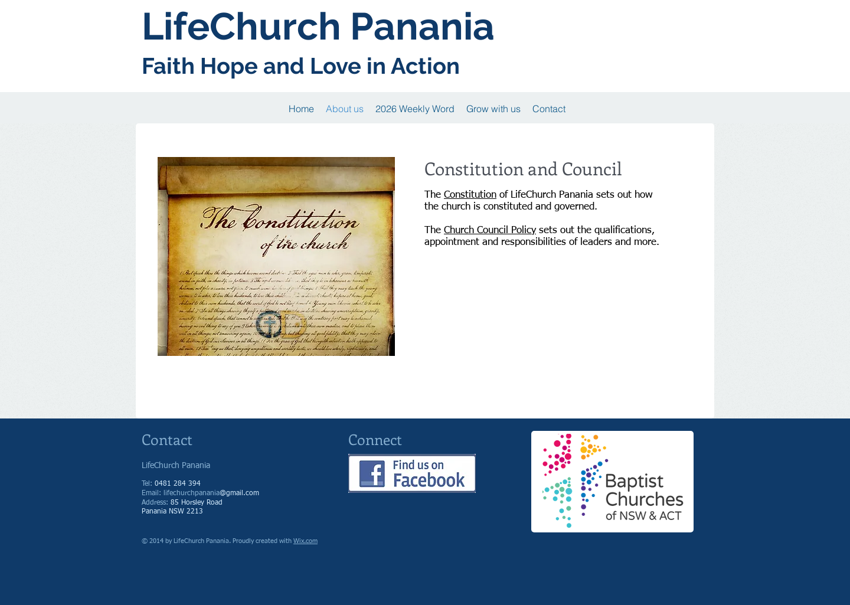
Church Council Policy (490, 230)
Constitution (470, 195)
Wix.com (305, 541)
